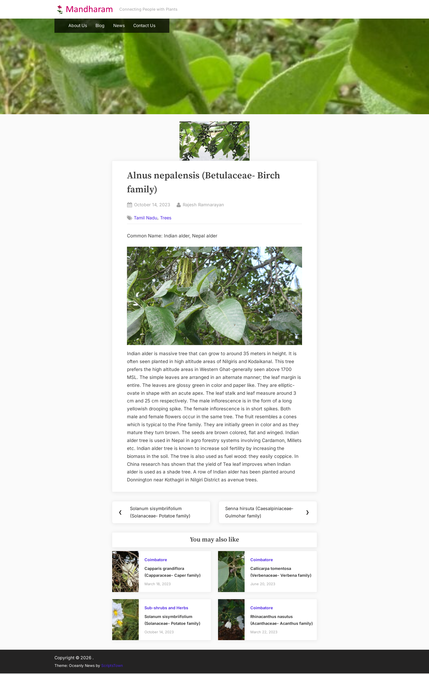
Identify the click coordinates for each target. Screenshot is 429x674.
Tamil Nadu (145, 217)
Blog (100, 25)
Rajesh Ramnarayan (203, 204)
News (119, 25)
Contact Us (144, 25)
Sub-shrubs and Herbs (166, 608)
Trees (166, 217)
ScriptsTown (112, 666)
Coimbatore (155, 560)
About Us (77, 25)
